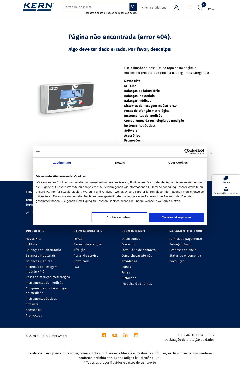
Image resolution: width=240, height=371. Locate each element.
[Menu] (190, 10)
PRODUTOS (35, 231)
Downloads (81, 261)
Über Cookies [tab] (178, 162)
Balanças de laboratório (142, 91)
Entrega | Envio (180, 244)
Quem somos (131, 239)
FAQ (76, 267)
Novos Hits (132, 81)
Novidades (129, 261)
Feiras (78, 239)
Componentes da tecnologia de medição (154, 121)
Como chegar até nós (137, 255)
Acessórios (132, 135)
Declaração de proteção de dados (189, 340)
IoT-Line (130, 86)
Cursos (126, 267)
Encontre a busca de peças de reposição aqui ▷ (110, 13)
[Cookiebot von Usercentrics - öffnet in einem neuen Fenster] (187, 151)
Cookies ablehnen (119, 217)
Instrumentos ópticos (140, 125)
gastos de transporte (141, 362)
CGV (211, 335)
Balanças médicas (137, 101)
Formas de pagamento (185, 239)
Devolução (177, 261)
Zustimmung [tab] (62, 162)
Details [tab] (120, 162)
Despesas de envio (182, 250)
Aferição (80, 250)
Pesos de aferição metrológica (147, 111)
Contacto (128, 244)
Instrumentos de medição (143, 115)
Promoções (132, 140)
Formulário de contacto (139, 250)
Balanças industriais (139, 96)
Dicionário (129, 278)
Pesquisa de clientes (137, 284)
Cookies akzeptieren (176, 217)
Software (131, 130)
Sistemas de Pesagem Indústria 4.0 (150, 106)
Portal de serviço (86, 255)
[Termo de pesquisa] (96, 7)
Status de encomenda (185, 255)
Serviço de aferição (88, 244)
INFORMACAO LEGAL (191, 335)
